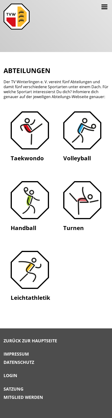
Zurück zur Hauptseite (30, 341)
